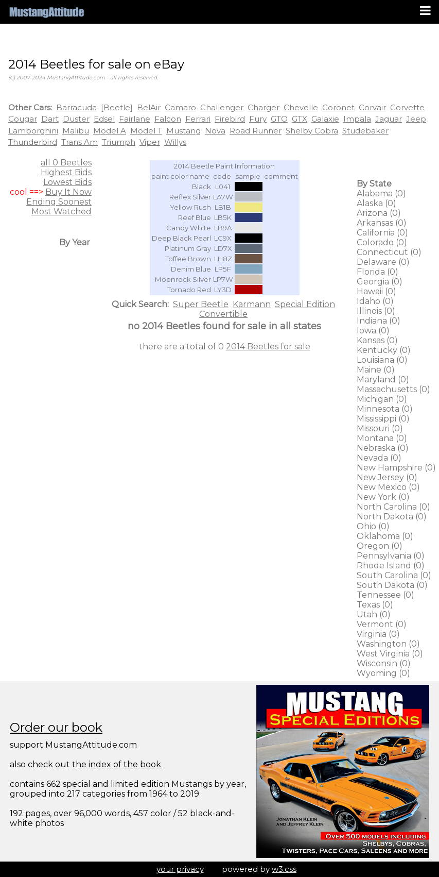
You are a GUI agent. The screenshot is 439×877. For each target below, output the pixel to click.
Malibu (75, 131)
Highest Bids (66, 172)
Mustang (183, 131)
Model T (146, 131)
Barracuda (76, 107)
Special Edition (305, 304)
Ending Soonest (59, 202)
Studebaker (365, 131)
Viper (149, 142)
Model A (109, 131)
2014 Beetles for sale (268, 346)
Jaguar (388, 119)
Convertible (223, 314)
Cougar (22, 119)
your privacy (180, 869)
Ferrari (197, 119)
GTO (279, 119)
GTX (299, 119)
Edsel (104, 119)
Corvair (372, 107)
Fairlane (134, 119)
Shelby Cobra (312, 131)
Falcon (167, 119)
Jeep (416, 119)
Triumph (118, 142)
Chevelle (301, 107)
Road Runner (256, 131)
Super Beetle (201, 304)
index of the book (125, 764)
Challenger (221, 107)
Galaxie (325, 119)
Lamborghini (33, 131)
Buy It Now (68, 192)
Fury (258, 119)
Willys (175, 142)
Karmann (252, 304)
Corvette (407, 107)
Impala (357, 119)
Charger (263, 107)
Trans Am (79, 142)
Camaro (180, 107)
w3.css (284, 869)
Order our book (56, 727)
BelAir (149, 107)
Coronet (338, 107)
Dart (50, 119)
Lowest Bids (67, 182)
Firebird (230, 119)
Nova (215, 131)
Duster (76, 119)
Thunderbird (32, 142)
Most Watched (61, 211)
